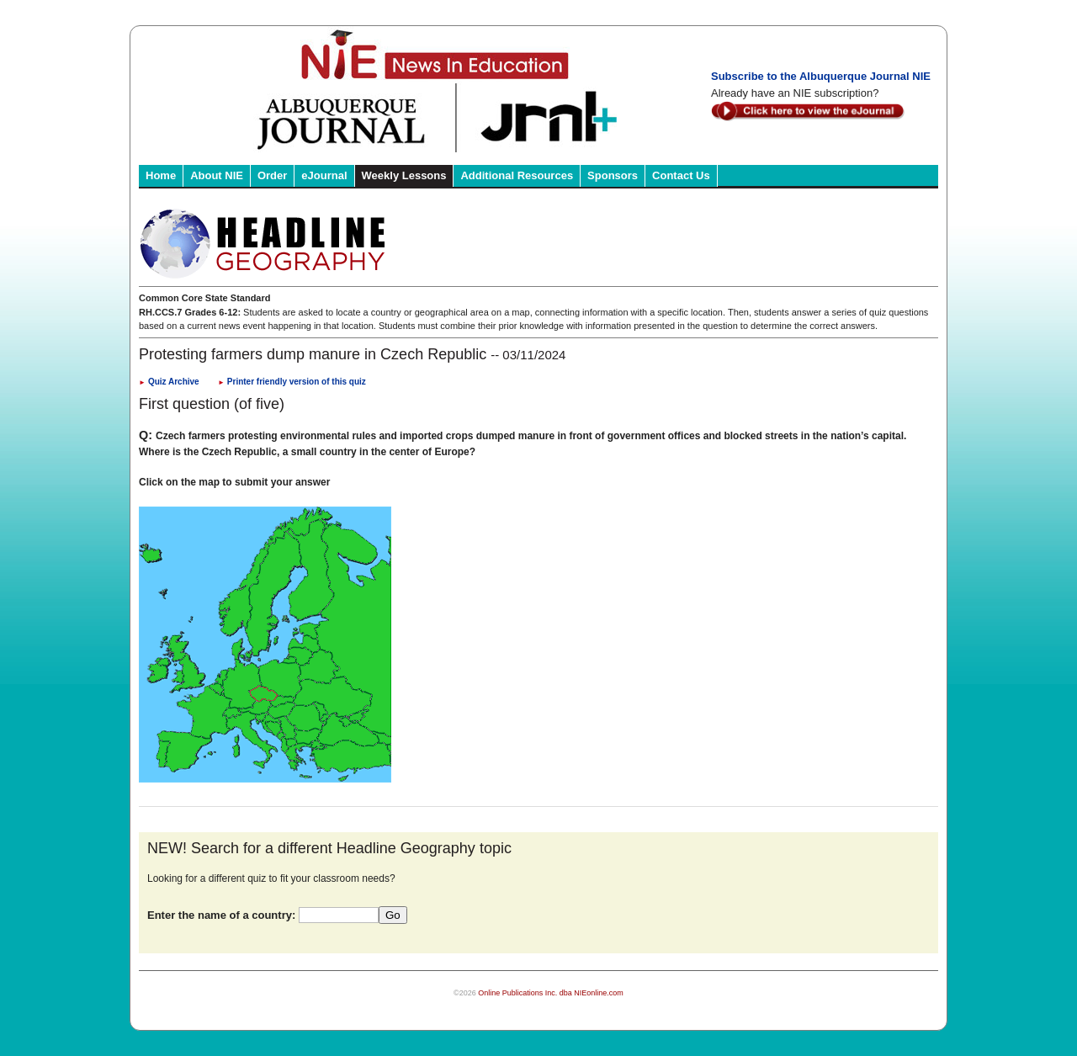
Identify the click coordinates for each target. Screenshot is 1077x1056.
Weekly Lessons (404, 175)
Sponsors (612, 175)
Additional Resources (516, 175)
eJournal (324, 175)
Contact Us (681, 175)
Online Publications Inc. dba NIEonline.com (550, 993)
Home (161, 175)
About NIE (216, 175)
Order (272, 175)
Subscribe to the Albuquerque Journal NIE (821, 76)
